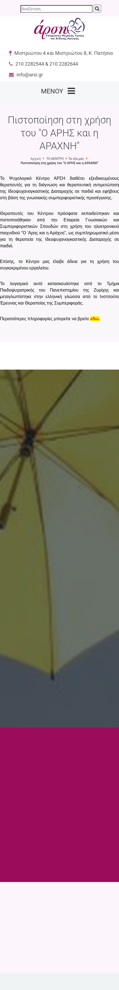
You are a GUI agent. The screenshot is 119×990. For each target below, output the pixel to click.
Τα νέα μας (76, 159)
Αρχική (35, 159)
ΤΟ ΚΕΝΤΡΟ (55, 159)
